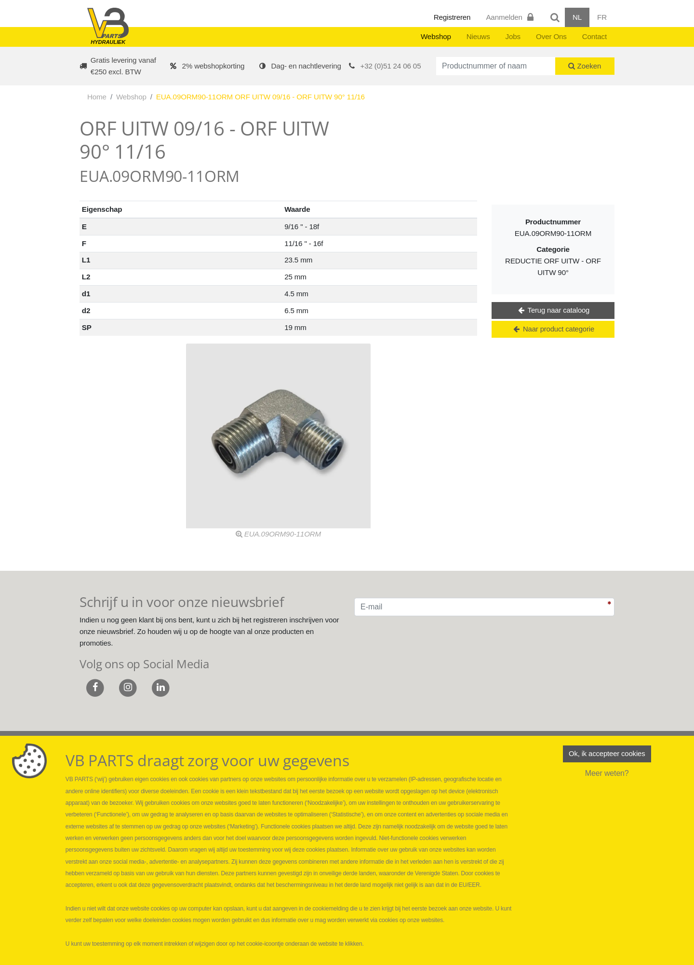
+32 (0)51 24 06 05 (390, 66)
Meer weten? (607, 775)
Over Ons (551, 36)
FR (602, 17)
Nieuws (478, 36)
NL (577, 17)
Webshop (436, 36)
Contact (594, 36)
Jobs (513, 36)
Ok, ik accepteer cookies (607, 754)
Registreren (452, 17)
